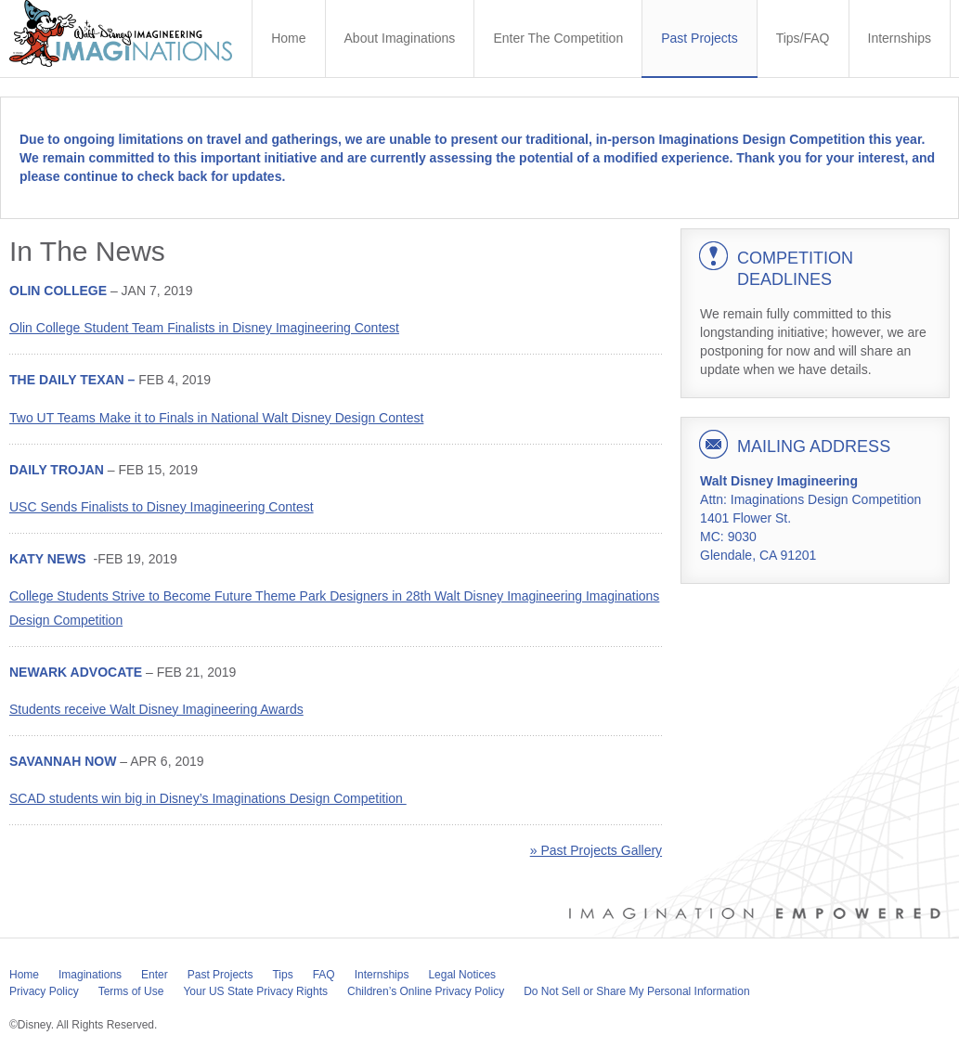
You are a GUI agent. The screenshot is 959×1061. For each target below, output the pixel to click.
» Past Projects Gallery (596, 850)
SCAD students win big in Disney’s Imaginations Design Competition (208, 798)
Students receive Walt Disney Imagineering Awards (156, 709)
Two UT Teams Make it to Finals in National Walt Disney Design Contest (216, 417)
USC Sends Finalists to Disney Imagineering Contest (161, 506)
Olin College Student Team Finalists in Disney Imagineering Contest (204, 327)
